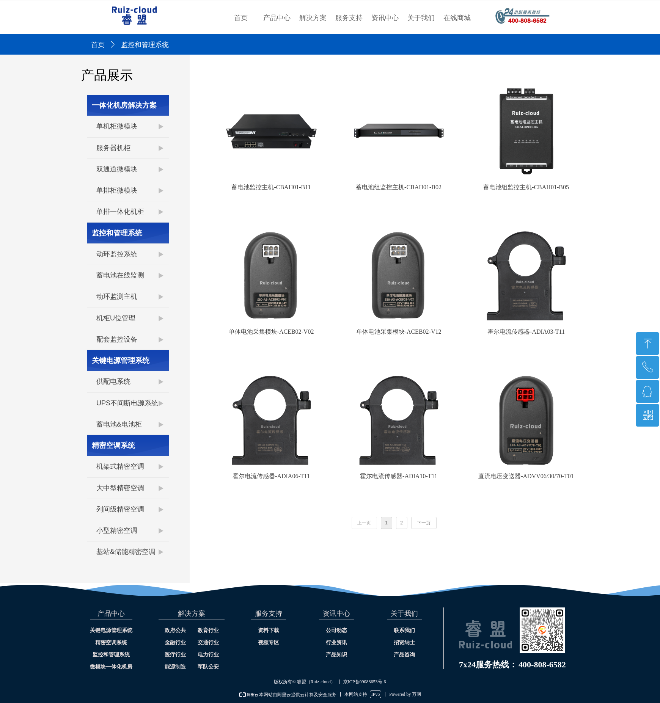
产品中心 (277, 18)
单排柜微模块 (116, 190)
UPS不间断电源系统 (127, 403)
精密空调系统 (113, 445)
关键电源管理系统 (120, 360)
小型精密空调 (116, 530)
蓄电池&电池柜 (119, 424)
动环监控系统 (116, 254)
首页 (241, 18)
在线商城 (457, 18)
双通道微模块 (116, 169)
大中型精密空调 (120, 488)
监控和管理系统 (117, 233)
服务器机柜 (113, 148)
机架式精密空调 (120, 466)
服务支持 (349, 18)
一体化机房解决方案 (124, 105)
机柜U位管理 (115, 318)
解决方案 (313, 18)
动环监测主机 (116, 296)
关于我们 (421, 18)
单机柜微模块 (116, 126)
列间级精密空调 (120, 509)
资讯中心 (385, 18)
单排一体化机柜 (120, 211)
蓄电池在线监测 (120, 275)
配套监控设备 (116, 339)
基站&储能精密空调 (126, 551)
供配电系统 (113, 381)
